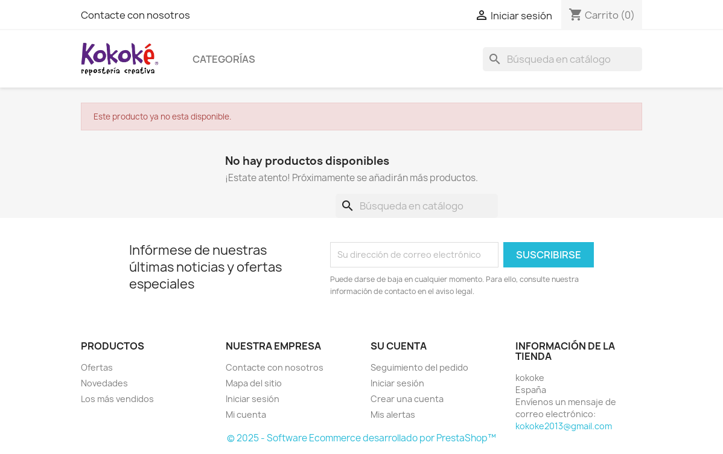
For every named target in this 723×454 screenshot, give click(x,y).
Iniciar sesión (252, 398)
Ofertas (97, 367)
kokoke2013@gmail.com (563, 426)
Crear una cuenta (407, 398)
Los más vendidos (117, 398)
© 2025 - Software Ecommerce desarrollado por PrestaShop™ (361, 438)
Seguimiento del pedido (419, 367)
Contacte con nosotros (135, 15)
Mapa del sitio (254, 383)
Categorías (224, 59)
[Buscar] (562, 59)
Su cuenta (399, 346)
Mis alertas (393, 414)
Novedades (104, 383)
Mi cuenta (246, 414)
